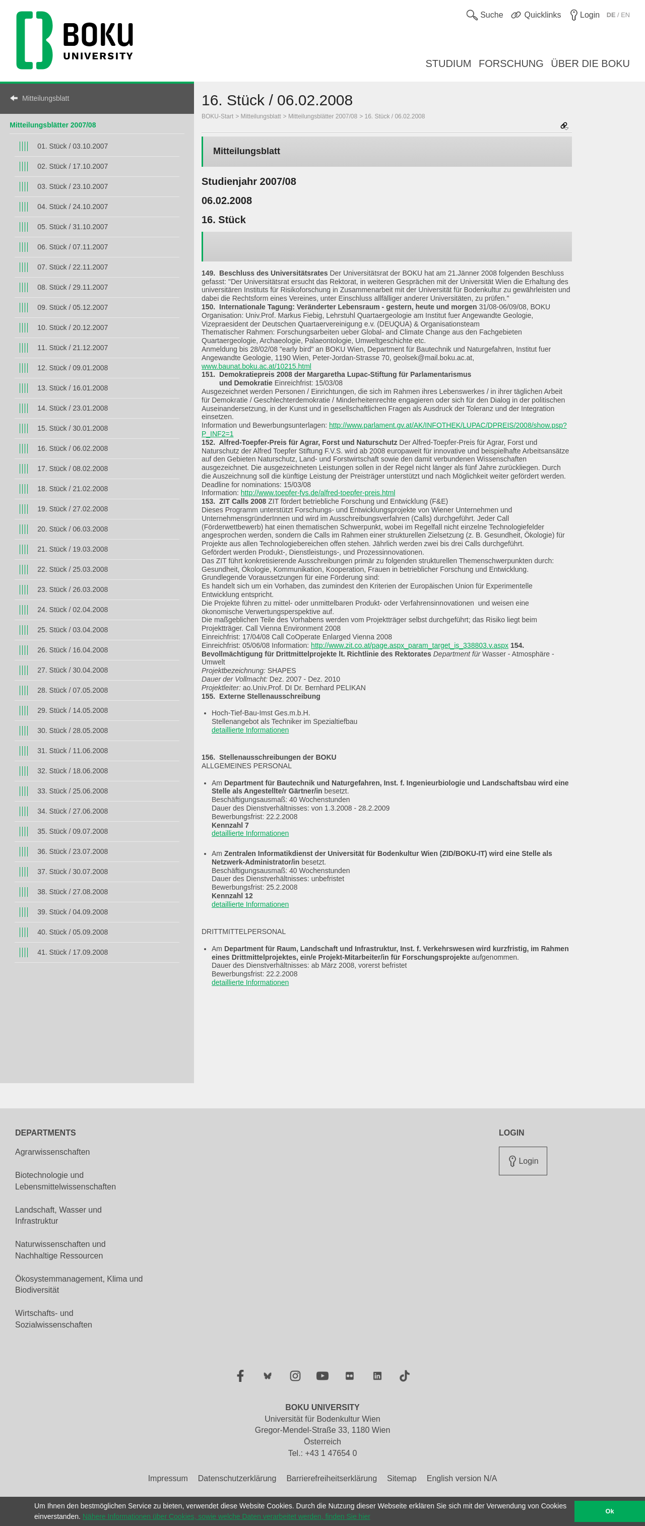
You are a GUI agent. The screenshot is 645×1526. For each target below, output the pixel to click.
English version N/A (462, 1478)
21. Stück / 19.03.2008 (72, 549)
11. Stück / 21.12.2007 (72, 348)
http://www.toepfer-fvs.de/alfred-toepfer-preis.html (318, 493)
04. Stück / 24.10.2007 (72, 207)
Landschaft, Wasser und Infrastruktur (58, 1216)
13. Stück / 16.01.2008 (72, 388)
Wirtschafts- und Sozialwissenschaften (53, 1319)
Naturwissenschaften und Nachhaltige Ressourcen (60, 1250)
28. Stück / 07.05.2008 (72, 690)
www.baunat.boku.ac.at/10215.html (256, 366)
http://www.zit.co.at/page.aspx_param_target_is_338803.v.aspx (409, 645)
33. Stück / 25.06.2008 (72, 791)
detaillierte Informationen (250, 730)
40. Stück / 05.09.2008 (72, 932)
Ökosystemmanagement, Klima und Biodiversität (79, 1285)
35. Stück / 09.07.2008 (72, 831)
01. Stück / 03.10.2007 (72, 146)
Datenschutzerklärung (237, 1478)
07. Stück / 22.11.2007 (72, 267)
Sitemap (402, 1478)
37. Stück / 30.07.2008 (72, 872)
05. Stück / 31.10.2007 (72, 227)
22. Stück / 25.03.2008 (72, 569)
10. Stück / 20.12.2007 (72, 327)
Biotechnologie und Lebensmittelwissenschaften (65, 1181)
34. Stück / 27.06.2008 (72, 811)
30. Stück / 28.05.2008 (72, 730)
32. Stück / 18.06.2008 (72, 771)
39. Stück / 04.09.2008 (72, 912)
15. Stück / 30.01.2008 (72, 428)
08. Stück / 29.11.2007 (72, 287)
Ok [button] (610, 1511)
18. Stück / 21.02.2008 (72, 489)
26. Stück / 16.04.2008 (72, 650)
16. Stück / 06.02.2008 (72, 448)
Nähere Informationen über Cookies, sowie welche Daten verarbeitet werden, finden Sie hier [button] (226, 1516)
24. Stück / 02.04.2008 (72, 610)
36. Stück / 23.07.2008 (72, 851)
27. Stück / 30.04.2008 (72, 670)
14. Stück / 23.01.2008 (72, 408)
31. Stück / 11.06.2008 (72, 751)
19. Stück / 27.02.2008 (72, 509)
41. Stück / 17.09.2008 (72, 952)
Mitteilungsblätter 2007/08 (53, 125)
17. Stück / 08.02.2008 (72, 469)
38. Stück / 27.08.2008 (72, 892)
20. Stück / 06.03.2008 (72, 529)
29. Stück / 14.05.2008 (72, 710)
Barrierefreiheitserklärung (331, 1478)
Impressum (168, 1478)
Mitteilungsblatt (45, 98)
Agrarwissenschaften (52, 1152)
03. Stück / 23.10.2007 (72, 186)
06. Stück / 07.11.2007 (72, 247)
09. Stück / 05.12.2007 (72, 307)
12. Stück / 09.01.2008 (72, 368)
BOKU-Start (217, 116)
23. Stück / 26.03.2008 (72, 589)
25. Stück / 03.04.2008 (72, 630)
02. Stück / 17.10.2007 (72, 166)
